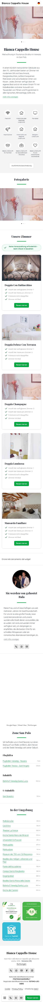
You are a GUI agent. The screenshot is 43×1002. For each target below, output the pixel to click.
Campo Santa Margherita (13, 871)
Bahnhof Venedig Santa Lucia (15, 781)
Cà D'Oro (7, 826)
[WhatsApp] (16, 998)
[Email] (21, 998)
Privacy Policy (17, 989)
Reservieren (32, 998)
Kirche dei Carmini (10, 890)
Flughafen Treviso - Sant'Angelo (16, 766)
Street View (22, 725)
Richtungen (32, 725)
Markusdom (8, 849)
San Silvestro (8, 796)
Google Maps (12, 725)
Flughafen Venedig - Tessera (15, 761)
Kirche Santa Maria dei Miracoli (16, 835)
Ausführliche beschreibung (22, 166)
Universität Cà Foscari (12, 840)
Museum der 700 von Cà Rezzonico (17, 854)
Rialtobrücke (8, 821)
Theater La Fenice (10, 830)
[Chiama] (10, 998)
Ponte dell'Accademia (12, 866)
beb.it (36, 989)
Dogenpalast (8, 876)
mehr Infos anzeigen (10, 97)
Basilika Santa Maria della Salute (16, 881)
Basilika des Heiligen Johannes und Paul (17, 860)
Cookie (7, 989)
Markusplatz (8, 845)
